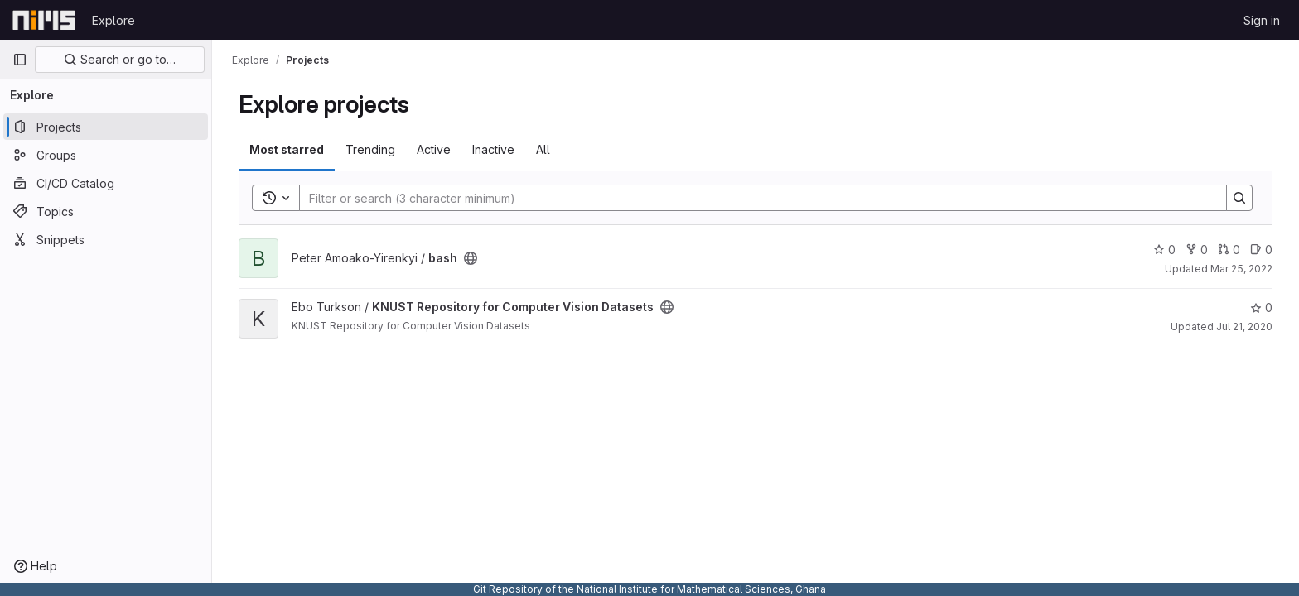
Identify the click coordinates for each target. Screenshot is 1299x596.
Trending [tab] (370, 149)
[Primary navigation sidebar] (20, 59)
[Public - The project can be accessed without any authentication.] (470, 258)
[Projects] (105, 126)
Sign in (1261, 20)
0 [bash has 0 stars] (1164, 250)
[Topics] (105, 211)
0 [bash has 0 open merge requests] (1229, 250)
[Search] (754, 198)
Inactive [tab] (493, 149)
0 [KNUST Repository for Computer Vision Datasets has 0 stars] (1261, 307)
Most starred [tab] (286, 149)
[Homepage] (44, 20)
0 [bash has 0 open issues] (1261, 250)
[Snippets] (105, 239)
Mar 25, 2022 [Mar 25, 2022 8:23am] (1241, 268)
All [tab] (543, 149)
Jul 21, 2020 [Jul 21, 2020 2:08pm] (1244, 326)
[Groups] (105, 155)
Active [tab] (434, 149)
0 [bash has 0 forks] (1197, 250)
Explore (113, 20)
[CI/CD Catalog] (105, 183)
